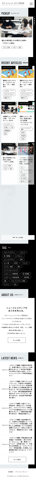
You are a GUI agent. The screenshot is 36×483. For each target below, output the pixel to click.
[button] (34, 18)
